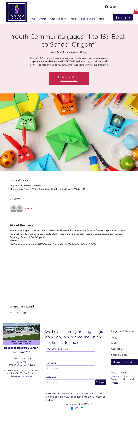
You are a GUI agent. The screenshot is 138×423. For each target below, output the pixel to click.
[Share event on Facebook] (11, 313)
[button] (135, 11)
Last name (51, 377)
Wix (116, 382)
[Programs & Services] (122, 331)
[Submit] (100, 382)
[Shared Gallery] (119, 354)
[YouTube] (86, 408)
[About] (114, 337)
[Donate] (123, 17)
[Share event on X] (18, 313)
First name (51, 363)
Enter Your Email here (57, 349)
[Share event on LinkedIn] (25, 313)
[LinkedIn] (81, 408)
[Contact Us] (117, 348)
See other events (69, 80)
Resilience (10, 347)
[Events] (114, 342)
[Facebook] (72, 408)
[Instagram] (76, 408)
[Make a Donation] (124, 362)
